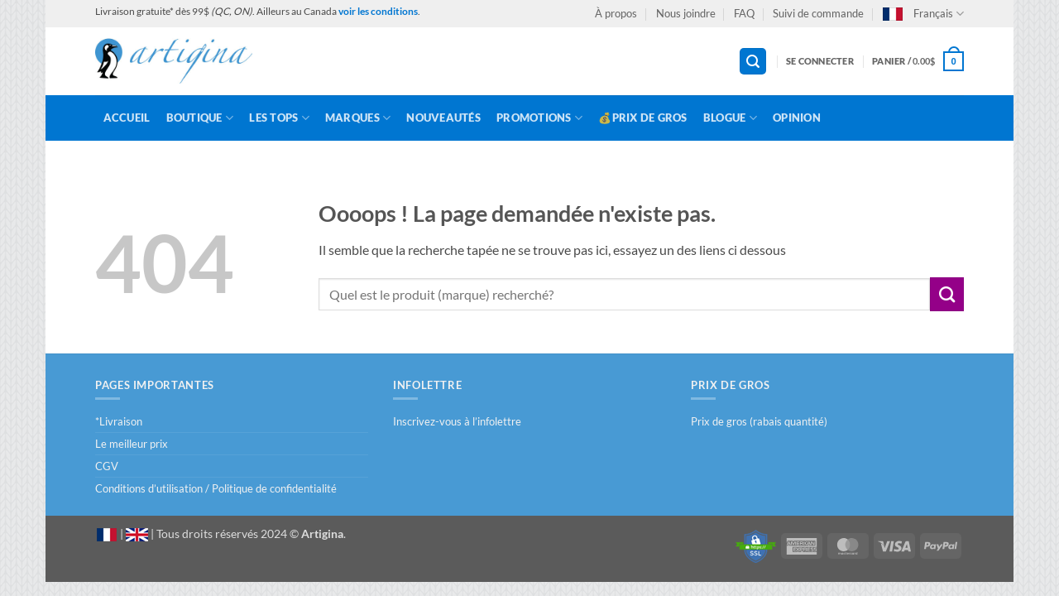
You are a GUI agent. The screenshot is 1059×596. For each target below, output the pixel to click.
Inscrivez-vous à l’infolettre (457, 421)
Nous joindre (686, 13)
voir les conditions (378, 11)
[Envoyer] (947, 293)
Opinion (797, 117)
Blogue (730, 118)
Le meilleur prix (131, 443)
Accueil (127, 117)
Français (923, 14)
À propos (616, 13)
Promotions (539, 118)
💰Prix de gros (642, 117)
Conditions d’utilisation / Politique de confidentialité (216, 488)
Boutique (200, 118)
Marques (358, 118)
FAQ (744, 13)
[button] (753, 61)
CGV (106, 466)
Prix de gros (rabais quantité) (759, 421)
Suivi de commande (818, 13)
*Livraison (118, 421)
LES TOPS (279, 118)
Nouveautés (443, 117)
